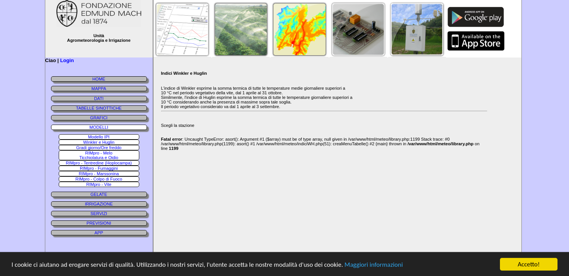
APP (98, 232)
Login (67, 60)
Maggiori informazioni (374, 265)
